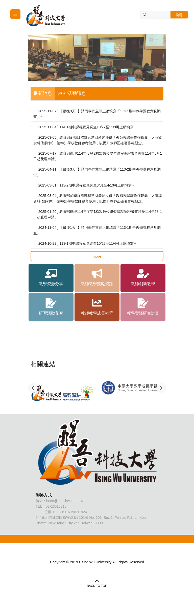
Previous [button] (33, 388)
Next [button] (161, 388)
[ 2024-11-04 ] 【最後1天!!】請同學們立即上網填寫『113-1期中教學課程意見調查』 (97, 230)
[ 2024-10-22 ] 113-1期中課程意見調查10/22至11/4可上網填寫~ (86, 243)
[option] (62, 386)
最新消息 (43, 93)
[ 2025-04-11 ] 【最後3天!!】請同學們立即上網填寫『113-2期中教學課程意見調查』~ (97, 172)
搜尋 (179, 15)
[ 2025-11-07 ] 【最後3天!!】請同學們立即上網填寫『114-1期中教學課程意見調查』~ (97, 114)
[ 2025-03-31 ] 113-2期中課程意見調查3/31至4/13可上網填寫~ (85, 185)
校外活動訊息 (72, 93)
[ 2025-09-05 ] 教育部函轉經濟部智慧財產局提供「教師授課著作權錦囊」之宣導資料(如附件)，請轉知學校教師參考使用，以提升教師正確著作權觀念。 (97, 140)
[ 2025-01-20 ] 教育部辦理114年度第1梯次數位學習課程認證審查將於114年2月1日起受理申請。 (97, 214)
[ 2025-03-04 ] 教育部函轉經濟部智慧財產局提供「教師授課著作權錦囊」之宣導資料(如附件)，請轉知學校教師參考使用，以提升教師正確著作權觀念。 (97, 198)
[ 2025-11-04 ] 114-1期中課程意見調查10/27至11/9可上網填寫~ (86, 127)
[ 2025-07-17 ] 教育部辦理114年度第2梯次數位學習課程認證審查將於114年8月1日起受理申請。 (97, 156)
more (97, 256)
